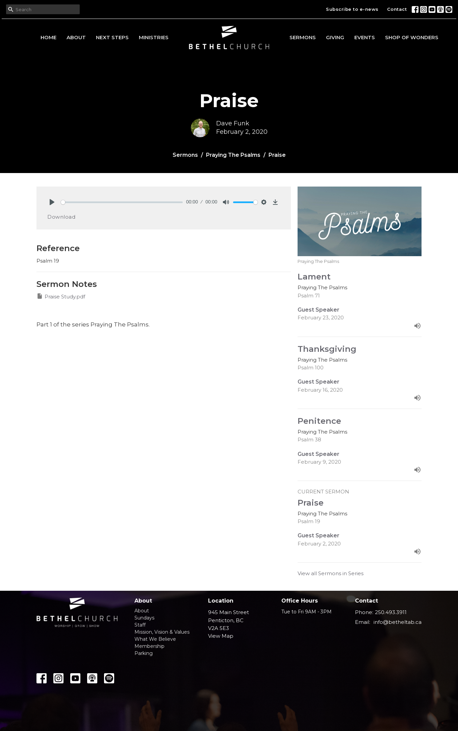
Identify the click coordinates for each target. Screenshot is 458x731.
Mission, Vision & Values (161, 632)
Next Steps (112, 37)
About (76, 37)
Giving (335, 37)
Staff (140, 625)
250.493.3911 (391, 612)
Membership (149, 646)
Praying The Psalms (233, 155)
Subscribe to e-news (352, 9)
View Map (220, 636)
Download (61, 217)
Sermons (302, 37)
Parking (143, 653)
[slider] (122, 202)
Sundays (144, 618)
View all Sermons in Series (330, 573)
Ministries (154, 37)
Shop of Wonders (411, 37)
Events (364, 37)
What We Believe (155, 639)
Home (48, 37)
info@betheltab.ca (398, 622)
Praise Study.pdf (60, 296)
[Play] (52, 202)
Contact (397, 9)
